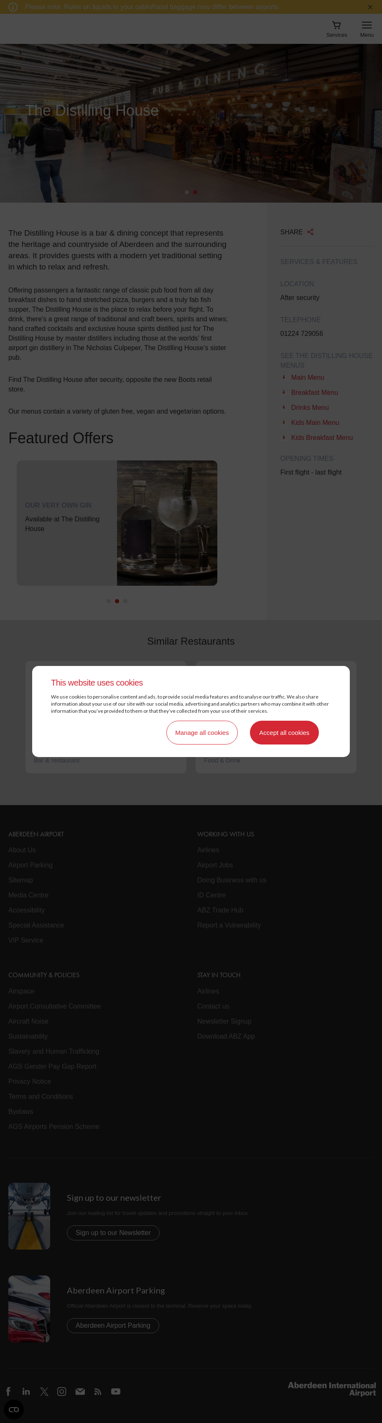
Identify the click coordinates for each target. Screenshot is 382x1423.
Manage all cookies (202, 732)
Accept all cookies (284, 732)
